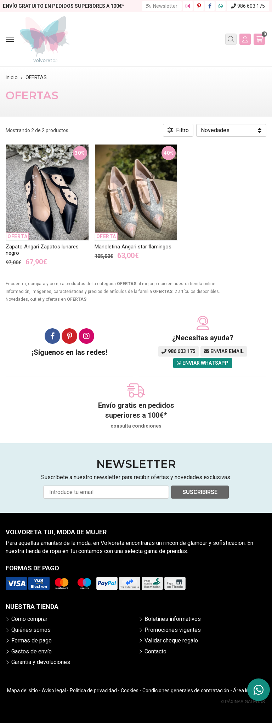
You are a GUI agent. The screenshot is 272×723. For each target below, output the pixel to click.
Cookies (129, 690)
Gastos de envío (31, 651)
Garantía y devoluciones (40, 662)
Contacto (155, 651)
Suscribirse (199, 492)
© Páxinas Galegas (243, 701)
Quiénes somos (31, 630)
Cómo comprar (29, 619)
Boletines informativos (172, 619)
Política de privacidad (93, 690)
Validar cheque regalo (171, 640)
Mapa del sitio (22, 690)
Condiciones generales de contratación (185, 690)
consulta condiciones (136, 426)
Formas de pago (31, 640)
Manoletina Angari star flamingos (133, 246)
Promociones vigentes (172, 630)
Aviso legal (54, 690)
